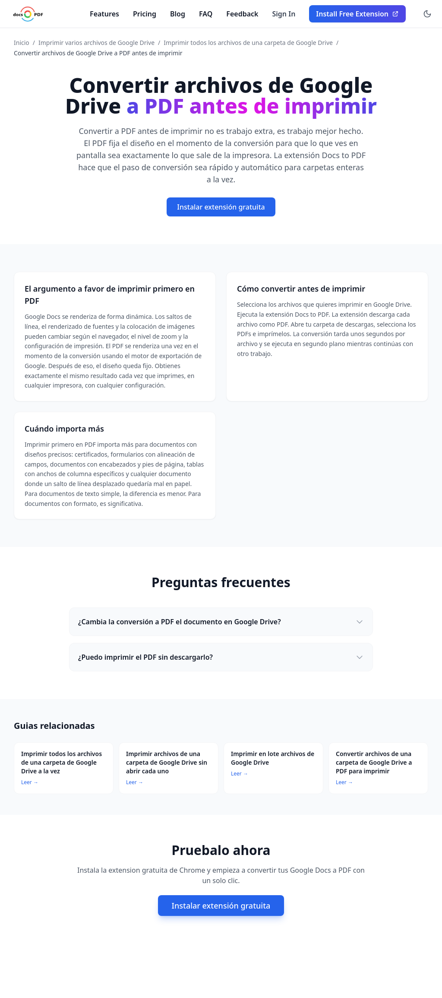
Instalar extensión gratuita (221, 207)
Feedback (242, 14)
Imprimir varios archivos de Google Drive (96, 42)
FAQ (205, 14)
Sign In (284, 14)
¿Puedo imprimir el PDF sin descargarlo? (221, 657)
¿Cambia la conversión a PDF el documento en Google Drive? (221, 621)
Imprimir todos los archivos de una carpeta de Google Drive (248, 42)
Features (104, 14)
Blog (177, 14)
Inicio (21, 42)
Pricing (144, 14)
